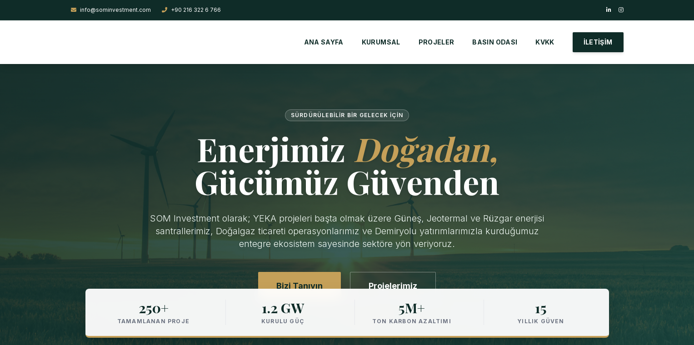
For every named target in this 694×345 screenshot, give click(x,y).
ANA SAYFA (324, 42)
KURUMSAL (381, 42)
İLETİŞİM (598, 42)
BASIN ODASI (494, 42)
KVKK (544, 42)
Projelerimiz (393, 286)
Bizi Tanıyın (299, 286)
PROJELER (436, 42)
